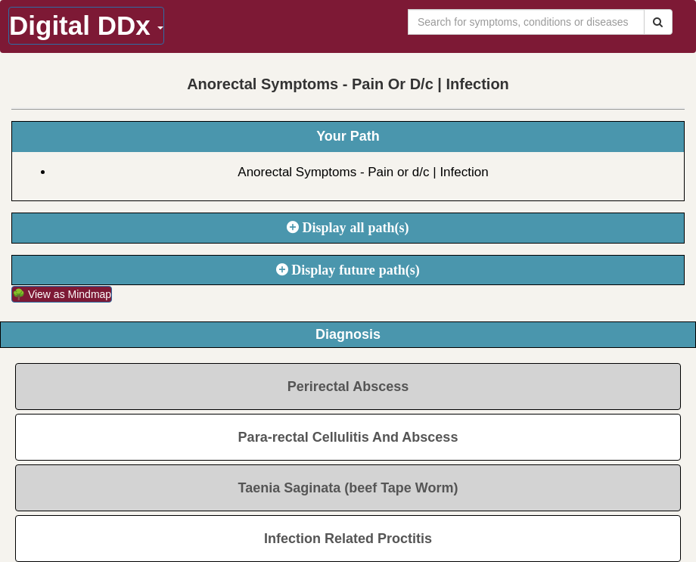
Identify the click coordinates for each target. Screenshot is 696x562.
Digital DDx (86, 25)
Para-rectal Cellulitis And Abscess (348, 437)
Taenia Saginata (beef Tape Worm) (348, 487)
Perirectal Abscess (348, 386)
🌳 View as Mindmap (61, 294)
